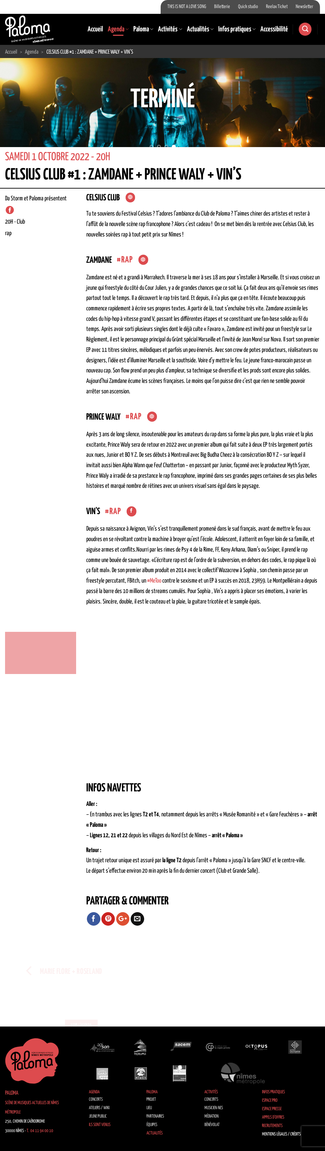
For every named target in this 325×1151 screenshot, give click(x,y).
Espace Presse (272, 1109)
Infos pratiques (237, 29)
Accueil (95, 29)
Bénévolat (212, 1125)
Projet (151, 1099)
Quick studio (248, 6)
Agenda (118, 29)
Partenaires (155, 1116)
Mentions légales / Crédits (281, 1134)
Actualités (200, 29)
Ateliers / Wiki (99, 1108)
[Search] (305, 29)
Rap (127, 260)
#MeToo (154, 581)
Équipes (152, 1125)
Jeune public (98, 1116)
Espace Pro (270, 1100)
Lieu (149, 1108)
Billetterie (222, 6)
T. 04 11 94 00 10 (40, 1131)
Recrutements (272, 1126)
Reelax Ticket (277, 6)
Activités (170, 29)
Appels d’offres (273, 1117)
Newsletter (304, 6)
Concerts (96, 1099)
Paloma (143, 29)
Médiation (211, 1116)
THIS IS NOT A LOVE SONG (186, 6)
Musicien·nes (213, 1108)
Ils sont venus (99, 1125)
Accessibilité (274, 29)
